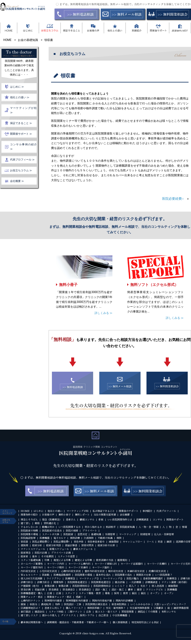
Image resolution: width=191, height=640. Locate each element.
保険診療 (75, 538)
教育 (125, 593)
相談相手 (111, 527)
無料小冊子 (68, 284)
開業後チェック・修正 (59, 597)
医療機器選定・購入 (32, 593)
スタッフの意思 (66, 556)
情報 (184, 527)
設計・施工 (101, 589)
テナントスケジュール (33, 549)
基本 (34, 556)
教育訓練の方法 (104, 560)
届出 (134, 593)
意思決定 (82, 534)
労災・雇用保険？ (116, 608)
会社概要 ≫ (17, 181)
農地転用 (46, 604)
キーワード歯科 (100, 567)
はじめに (38, 511)
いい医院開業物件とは (120, 519)
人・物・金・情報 (148, 527)
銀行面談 (26, 612)
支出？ (144, 586)
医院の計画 (41, 553)
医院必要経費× (62, 542)
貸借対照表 (87, 545)
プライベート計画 (61, 553)
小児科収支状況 (48, 571)
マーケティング (127, 534)
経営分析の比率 (106, 545)
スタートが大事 (50, 534)
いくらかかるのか (140, 604)
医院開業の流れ (123, 575)
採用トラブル (87, 615)
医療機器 (44, 538)
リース (150, 542)
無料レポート (82, 515)
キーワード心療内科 (79, 564)
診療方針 (185, 578)
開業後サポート (175, 519)
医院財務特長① (81, 586)
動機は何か (48, 527)
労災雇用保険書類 (139, 608)
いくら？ (120, 586)
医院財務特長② (102, 586)
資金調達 (53, 589)
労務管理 (110, 534)
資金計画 (26, 589)
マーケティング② (112, 578)
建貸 (139, 589)
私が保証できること (104, 511)
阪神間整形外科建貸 (77, 600)
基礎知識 (96, 534)
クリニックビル (154, 589)
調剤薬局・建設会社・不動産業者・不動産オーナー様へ (78, 622)
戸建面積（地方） (30, 586)
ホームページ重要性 (32, 564)
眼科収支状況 (115, 571)
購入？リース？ (74, 608)
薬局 (37, 523)
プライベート (89, 530)
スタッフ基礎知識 (30, 560)
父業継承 (158, 608)
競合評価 (120, 582)
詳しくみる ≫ (103, 313)
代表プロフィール (166, 511)
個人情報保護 (120, 622)
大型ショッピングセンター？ (170, 604)
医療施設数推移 (62, 575)
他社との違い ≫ (19, 97)
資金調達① (69, 589)
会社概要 (125, 515)
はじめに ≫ (17, 86)
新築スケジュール (59, 549)
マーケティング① (89, 578)
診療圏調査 (142, 519)
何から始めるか (93, 527)
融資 (169, 542)
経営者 (24, 556)
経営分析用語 (53, 545)
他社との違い (55, 511)
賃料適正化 (50, 523)
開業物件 (58, 582)
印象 (47, 560)
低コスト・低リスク (106, 612)
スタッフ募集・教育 (90, 593)
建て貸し (26, 523)
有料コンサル (168, 612)
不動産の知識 (105, 538)
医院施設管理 (28, 538)
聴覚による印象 (83, 560)
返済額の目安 (183, 542)
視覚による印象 (62, 560)
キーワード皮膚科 (157, 564)
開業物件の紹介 (29, 515)
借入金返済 (158, 586)
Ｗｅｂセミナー (29, 575)
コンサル (157, 519)
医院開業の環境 (29, 534)
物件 (57, 604)
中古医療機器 (119, 615)
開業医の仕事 (143, 575)
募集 (107, 593)
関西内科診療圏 (124, 600)
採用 (116, 593)
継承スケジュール (83, 549)
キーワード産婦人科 (106, 564)
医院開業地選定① (77, 582)
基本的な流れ (103, 575)
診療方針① (27, 582)
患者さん (71, 519)
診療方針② (43, 582)
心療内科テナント (30, 600)
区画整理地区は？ (30, 608)
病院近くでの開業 (148, 612)
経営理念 (26, 553)
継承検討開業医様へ (32, 622)
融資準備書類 (181, 608)
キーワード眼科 (55, 567)
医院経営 (68, 534)
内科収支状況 (28, 571)
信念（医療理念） (52, 519)
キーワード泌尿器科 (132, 564)
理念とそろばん (29, 519)
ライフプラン (53, 578)
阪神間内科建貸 (53, 600)
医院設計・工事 (72, 604)
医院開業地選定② (101, 582)
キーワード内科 (55, 564)
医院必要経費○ (173, 199)
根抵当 (33, 604)
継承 (130, 589)
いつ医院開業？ (163, 575)
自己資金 (103, 615)
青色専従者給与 (96, 542)
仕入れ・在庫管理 (164, 534)
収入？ (132, 586)
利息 (160, 542)
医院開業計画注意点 (96, 604)
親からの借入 (49, 615)
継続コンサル (87, 519)
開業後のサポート (128, 511)
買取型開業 (127, 612)
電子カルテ (60, 538)
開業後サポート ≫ (21, 133)
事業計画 (49, 586)
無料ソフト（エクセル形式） (154, 284)
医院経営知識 (127, 527)
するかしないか (29, 527)
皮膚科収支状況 (157, 571)
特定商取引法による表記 (145, 622)
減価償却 (114, 542)
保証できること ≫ (21, 123)
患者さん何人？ (53, 608)
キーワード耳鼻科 (78, 567)
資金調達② (85, 589)
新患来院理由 (119, 604)
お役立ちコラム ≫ (21, 170)
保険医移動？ (94, 608)
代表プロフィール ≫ (22, 159)
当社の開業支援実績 (105, 515)
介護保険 (89, 538)
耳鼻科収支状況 (135, 571)
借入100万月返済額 (31, 578)
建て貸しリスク (29, 615)
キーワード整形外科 (32, 567)
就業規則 (122, 560)
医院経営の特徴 (29, 530)
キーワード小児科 (180, 564)
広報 (49, 593)
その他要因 (47, 556)
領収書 (24, 542)
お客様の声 (48, 515)
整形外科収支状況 (94, 571)
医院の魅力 (133, 578)
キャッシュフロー (132, 542)
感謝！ (79, 597)
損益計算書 (71, 545)
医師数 (45, 575)
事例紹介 (147, 511)
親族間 (24, 545)
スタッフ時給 (56, 612)
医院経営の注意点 (52, 530)
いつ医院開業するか (69, 527)
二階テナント (74, 612)
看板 (100, 519)
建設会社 (40, 612)
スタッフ (70, 593)
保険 (119, 538)
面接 (23, 604)
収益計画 (40, 589)
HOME (25, 511)
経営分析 (37, 545)
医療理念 (70, 578)
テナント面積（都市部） (175, 582)
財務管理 (145, 534)
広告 (88, 612)
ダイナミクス (68, 615)
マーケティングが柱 (77, 511)
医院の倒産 (72, 530)
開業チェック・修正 (32, 597)
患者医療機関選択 (153, 578)
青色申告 (78, 542)
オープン (155, 593)
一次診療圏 (135, 582)
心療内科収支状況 (71, 571)
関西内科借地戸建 (102, 600)
